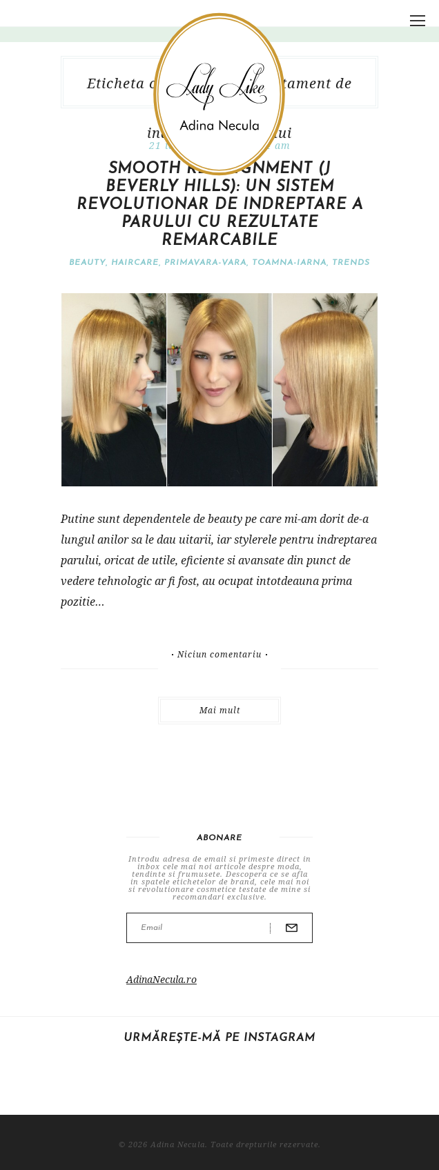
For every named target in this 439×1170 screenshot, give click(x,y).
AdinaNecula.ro (161, 979)
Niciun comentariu (219, 655)
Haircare (135, 263)
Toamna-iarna (289, 263)
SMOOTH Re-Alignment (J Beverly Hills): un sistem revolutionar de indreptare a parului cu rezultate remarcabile (220, 205)
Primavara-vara (205, 263)
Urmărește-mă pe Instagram (219, 1038)
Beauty (87, 263)
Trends (351, 263)
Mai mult (219, 710)
